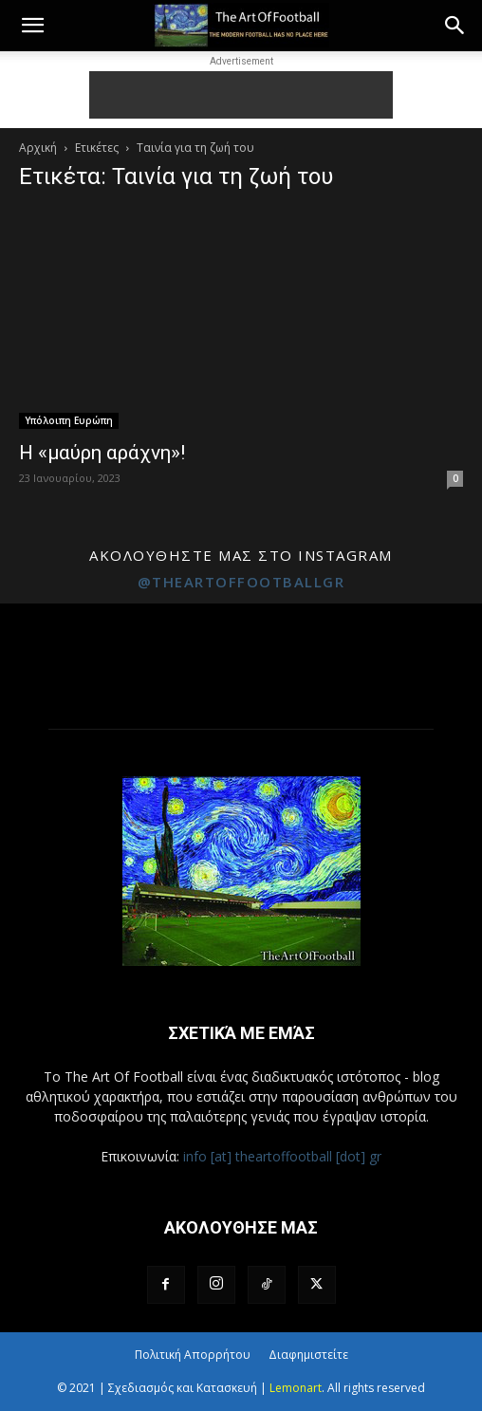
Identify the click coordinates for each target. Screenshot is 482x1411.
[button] (32, 25)
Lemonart (295, 1388)
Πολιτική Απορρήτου (192, 1354)
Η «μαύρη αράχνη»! (102, 452)
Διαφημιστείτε (308, 1354)
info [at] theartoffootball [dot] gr (282, 1156)
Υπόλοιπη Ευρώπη (69, 420)
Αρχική (38, 147)
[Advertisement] (241, 95)
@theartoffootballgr (241, 581)
